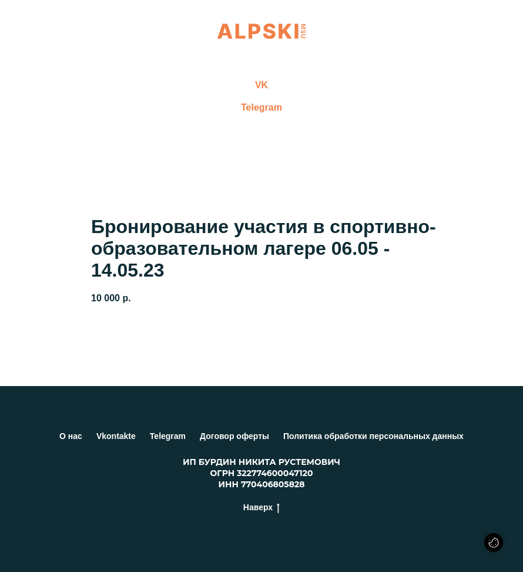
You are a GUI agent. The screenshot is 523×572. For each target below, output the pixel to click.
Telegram (261, 107)
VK (261, 85)
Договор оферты (234, 436)
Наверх (261, 508)
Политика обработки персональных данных (373, 436)
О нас (70, 436)
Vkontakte (116, 436)
